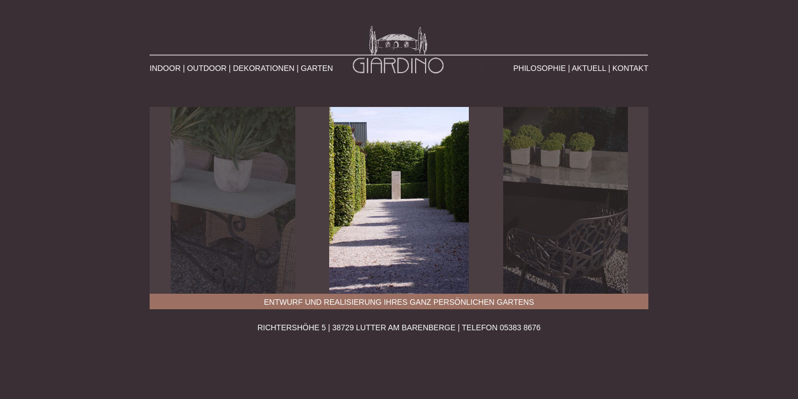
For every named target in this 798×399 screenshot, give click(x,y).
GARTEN (317, 68)
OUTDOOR (207, 68)
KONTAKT (630, 68)
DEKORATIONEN (263, 68)
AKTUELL (589, 68)
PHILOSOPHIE (539, 68)
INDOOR (165, 68)
